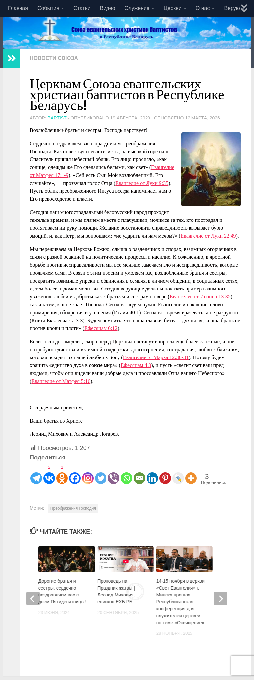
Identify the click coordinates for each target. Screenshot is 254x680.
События (48, 8)
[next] (220, 598)
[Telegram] (36, 473)
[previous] (33, 598)
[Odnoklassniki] (62, 473)
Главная (18, 8)
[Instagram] (88, 473)
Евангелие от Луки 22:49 (208, 236)
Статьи (82, 8)
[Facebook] (75, 473)
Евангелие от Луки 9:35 (141, 183)
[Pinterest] (165, 473)
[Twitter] (100, 473)
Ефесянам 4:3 (136, 365)
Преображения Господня (73, 508)
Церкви (173, 8)
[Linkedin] (152, 473)
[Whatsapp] (126, 473)
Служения (137, 8)
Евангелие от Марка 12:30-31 (156, 357)
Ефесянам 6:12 (100, 328)
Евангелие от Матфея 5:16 (60, 381)
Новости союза (54, 58)
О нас (203, 8)
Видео (107, 8)
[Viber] (113, 473)
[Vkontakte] (49, 473)
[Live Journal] (178, 473)
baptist (56, 117)
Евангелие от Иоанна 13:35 (200, 296)
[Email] (139, 473)
